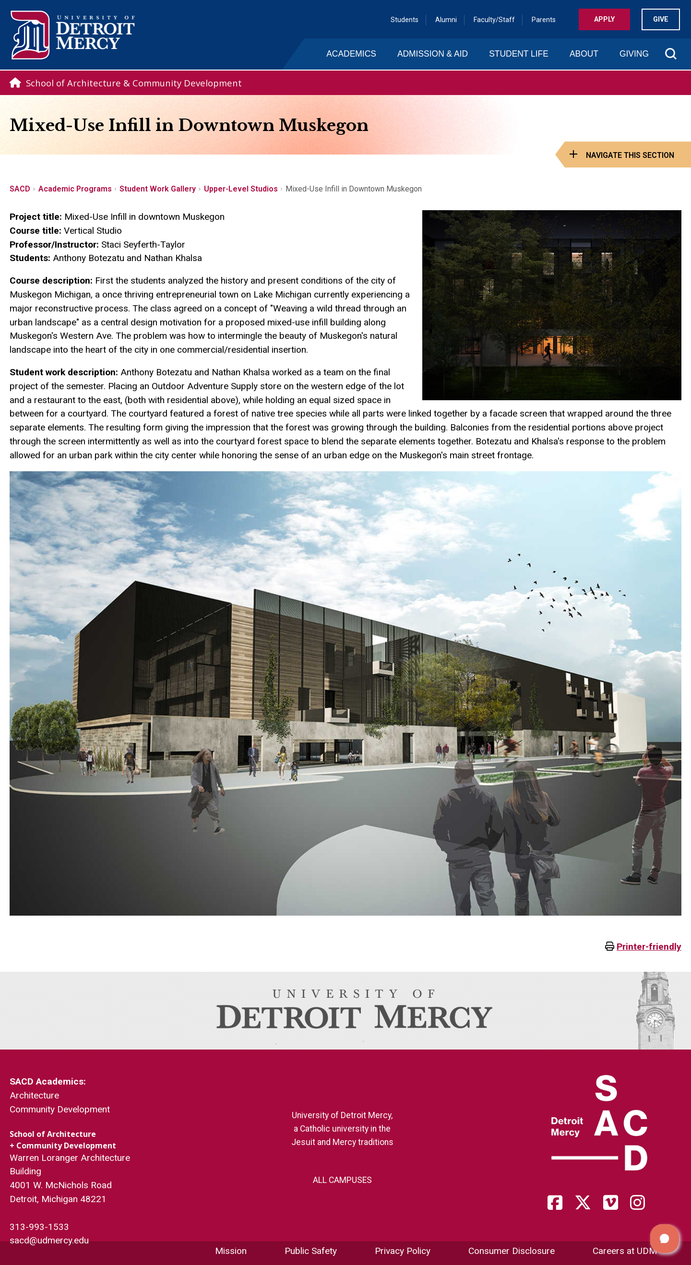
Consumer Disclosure (511, 1250)
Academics (351, 54)
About (584, 54)
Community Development (60, 1109)
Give (660, 19)
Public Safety (311, 1250)
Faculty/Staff (494, 20)
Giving (634, 54)
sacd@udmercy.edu (49, 1240)
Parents (544, 20)
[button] (664, 1238)
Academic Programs (75, 188)
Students (404, 20)
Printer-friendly (649, 946)
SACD (20, 188)
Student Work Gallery (157, 188)
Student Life (518, 54)
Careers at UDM (625, 1250)
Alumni (446, 20)
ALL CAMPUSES (342, 1180)
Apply (604, 19)
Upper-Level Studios (241, 188)
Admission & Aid (432, 54)
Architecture (34, 1095)
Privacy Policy (402, 1250)
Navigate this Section (630, 155)
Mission (231, 1250)
